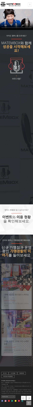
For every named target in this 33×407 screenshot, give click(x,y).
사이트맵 (13, 373)
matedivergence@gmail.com (21, 386)
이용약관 (21, 373)
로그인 (5, 373)
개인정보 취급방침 (8, 376)
